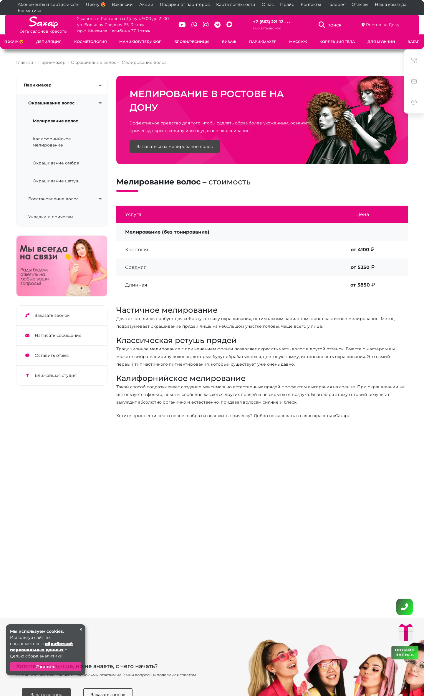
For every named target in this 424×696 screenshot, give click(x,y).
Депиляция (49, 41)
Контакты (311, 4)
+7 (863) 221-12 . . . (273, 21)
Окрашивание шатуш (56, 181)
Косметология (90, 41)
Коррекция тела (337, 41)
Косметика (29, 10)
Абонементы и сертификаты (49, 4)
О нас (268, 4)
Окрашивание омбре (56, 163)
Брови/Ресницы (191, 41)
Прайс (287, 4)
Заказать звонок (268, 28)
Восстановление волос (53, 199)
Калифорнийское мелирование (52, 142)
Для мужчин (381, 41)
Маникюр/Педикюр (140, 41)
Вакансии (122, 4)
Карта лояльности (235, 4)
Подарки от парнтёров (185, 4)
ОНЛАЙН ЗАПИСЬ (404, 652)
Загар (414, 41)
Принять (45, 666)
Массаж (298, 41)
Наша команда (390, 4)
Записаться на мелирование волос (175, 146)
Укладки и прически (50, 216)
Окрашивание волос (51, 103)
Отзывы (360, 4)
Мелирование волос (55, 121)
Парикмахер (262, 41)
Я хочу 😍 (96, 4)
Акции (146, 4)
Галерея (336, 4)
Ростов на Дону (387, 24)
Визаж (229, 41)
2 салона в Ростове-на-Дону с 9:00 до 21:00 (119, 18)
